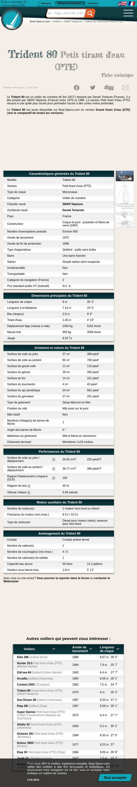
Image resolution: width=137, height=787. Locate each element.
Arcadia (35, 678)
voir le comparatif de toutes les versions (35, 112)
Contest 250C (33, 684)
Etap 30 (41, 752)
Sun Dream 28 (39, 699)
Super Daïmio (41, 715)
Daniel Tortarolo (73, 210)
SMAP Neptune (72, 204)
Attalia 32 (39, 726)
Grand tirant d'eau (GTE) (113, 109)
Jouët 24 (34, 758)
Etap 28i (32, 705)
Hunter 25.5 (39, 665)
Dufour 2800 (40, 744)
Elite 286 (32, 657)
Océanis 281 (40, 735)
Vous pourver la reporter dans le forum (63, 578)
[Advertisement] (68, 144)
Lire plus (33, 779)
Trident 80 (40, 692)
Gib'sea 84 (39, 672)
